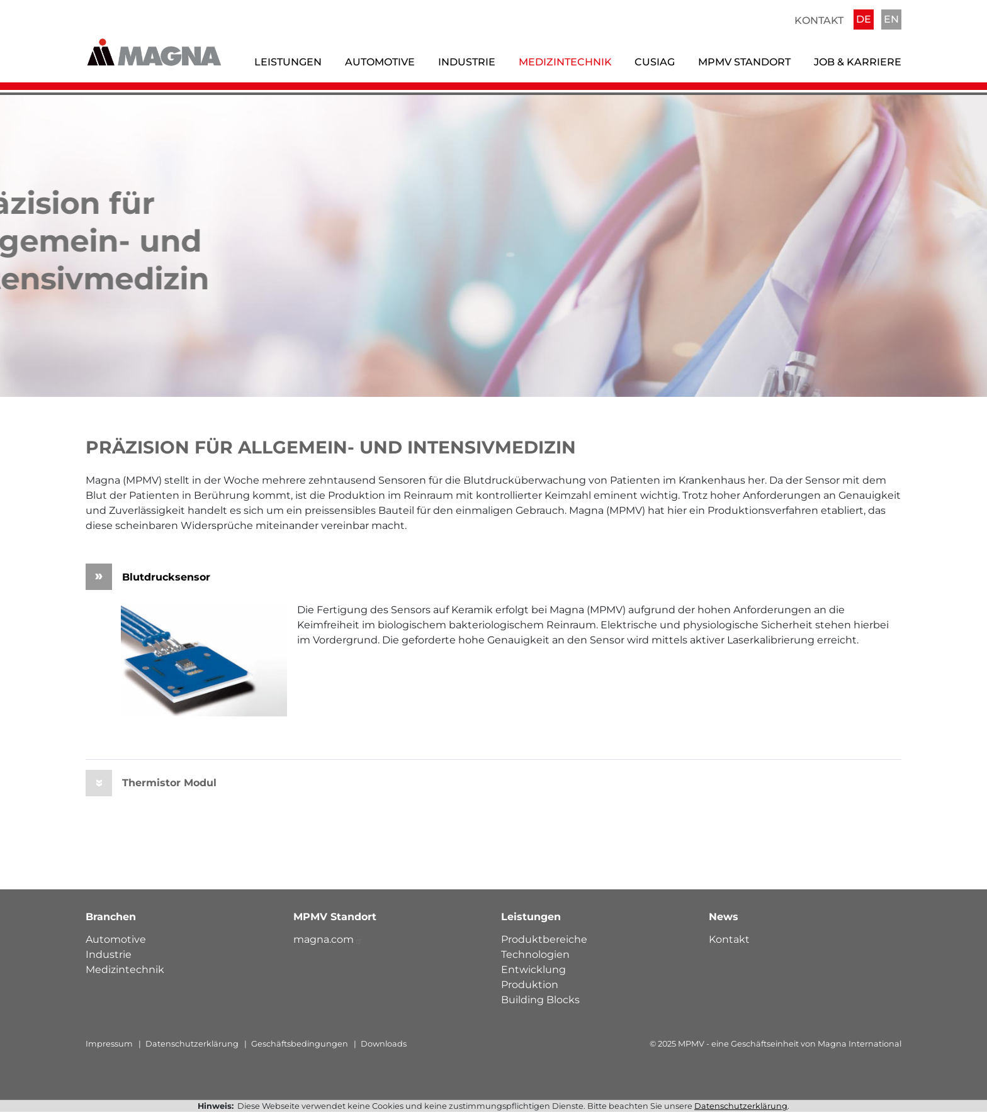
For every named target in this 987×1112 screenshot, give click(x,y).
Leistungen (288, 62)
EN (891, 19)
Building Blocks (540, 1000)
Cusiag (654, 62)
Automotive (380, 62)
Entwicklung (533, 970)
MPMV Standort (744, 62)
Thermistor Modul (151, 783)
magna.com (328, 939)
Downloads (384, 1043)
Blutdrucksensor (148, 577)
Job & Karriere (857, 62)
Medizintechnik (565, 62)
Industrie (466, 62)
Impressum (109, 1043)
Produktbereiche (544, 939)
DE (863, 19)
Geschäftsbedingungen (299, 1043)
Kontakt (818, 20)
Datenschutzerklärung (192, 1043)
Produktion (529, 985)
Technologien (535, 954)
